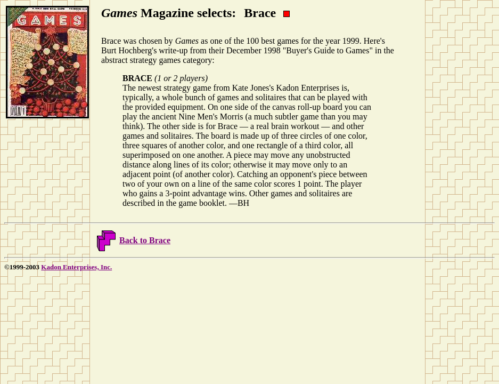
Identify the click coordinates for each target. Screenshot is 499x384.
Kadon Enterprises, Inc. (76, 267)
